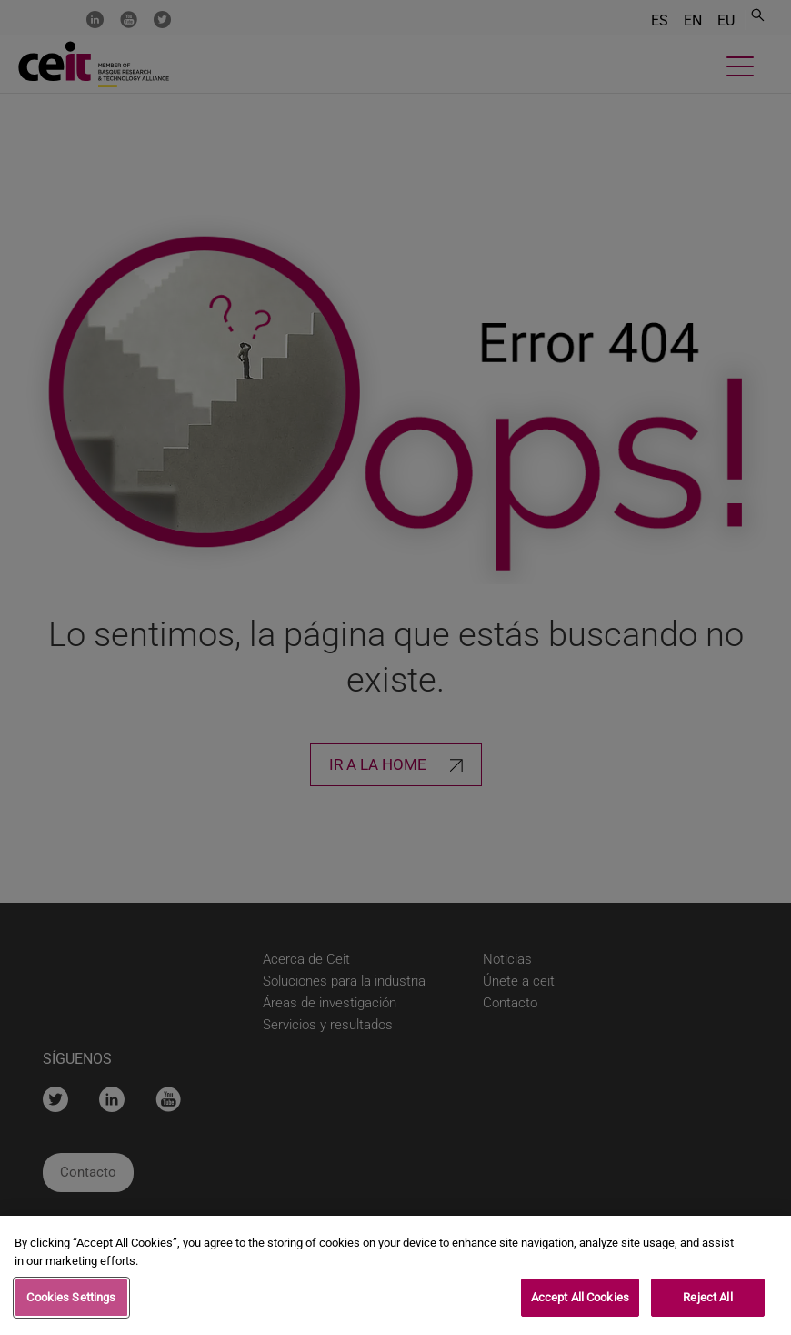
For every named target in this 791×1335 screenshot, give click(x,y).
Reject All (707, 1303)
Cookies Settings (70, 1303)
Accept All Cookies (580, 1303)
